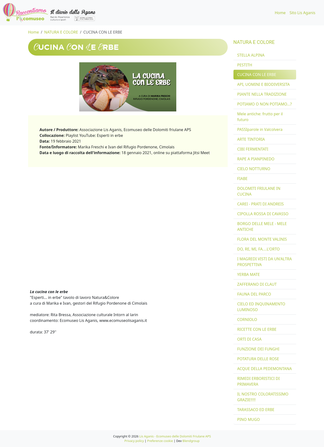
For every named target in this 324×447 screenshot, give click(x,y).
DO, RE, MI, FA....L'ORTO (258, 249)
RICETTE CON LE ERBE (257, 329)
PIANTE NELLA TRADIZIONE (262, 94)
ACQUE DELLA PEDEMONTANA (264, 368)
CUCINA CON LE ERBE (102, 32)
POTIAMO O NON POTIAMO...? (264, 104)
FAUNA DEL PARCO (254, 294)
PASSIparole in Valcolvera (260, 129)
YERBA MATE (248, 274)
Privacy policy (134, 441)
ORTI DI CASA (249, 339)
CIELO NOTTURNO (253, 168)
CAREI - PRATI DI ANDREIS (260, 204)
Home (280, 12)
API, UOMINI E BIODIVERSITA (263, 84)
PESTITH (244, 65)
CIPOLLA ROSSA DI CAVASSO (262, 213)
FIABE (242, 178)
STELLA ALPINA (251, 55)
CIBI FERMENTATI (252, 149)
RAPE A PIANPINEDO (256, 159)
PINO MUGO (248, 419)
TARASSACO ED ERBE (256, 409)
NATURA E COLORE (61, 32)
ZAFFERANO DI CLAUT (257, 284)
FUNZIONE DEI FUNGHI (258, 349)
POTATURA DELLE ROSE (258, 358)
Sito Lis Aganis (302, 12)
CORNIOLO (247, 319)
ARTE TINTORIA (251, 139)
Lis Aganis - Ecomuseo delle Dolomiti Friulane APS (175, 436)
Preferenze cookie (160, 441)
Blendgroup (191, 441)
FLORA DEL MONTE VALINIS (262, 239)
